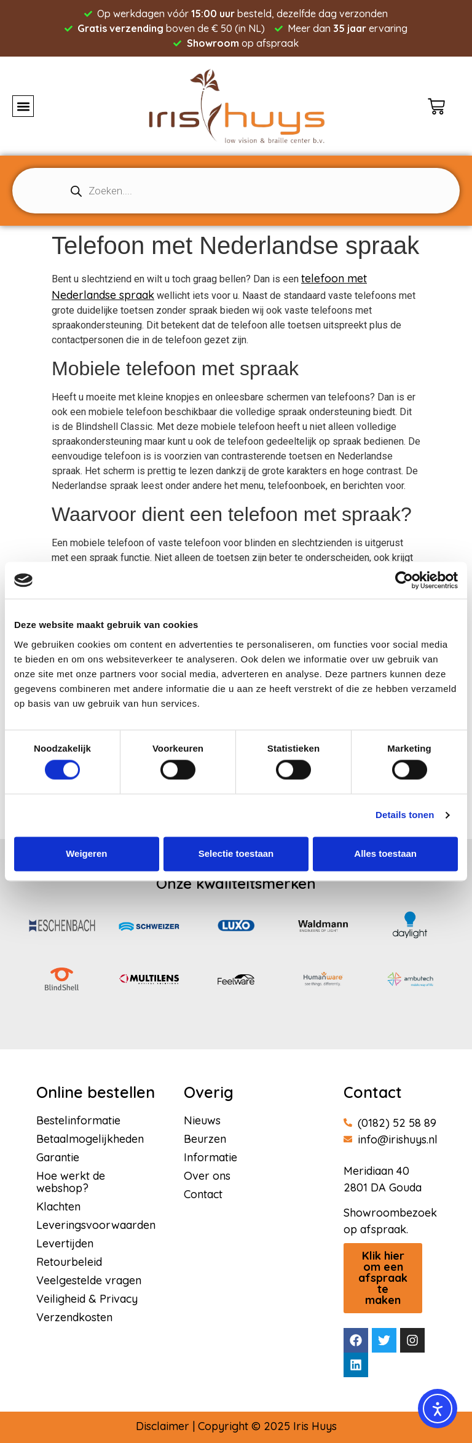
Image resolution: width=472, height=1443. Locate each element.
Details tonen (405, 815)
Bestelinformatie (78, 1121)
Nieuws (202, 1121)
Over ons (207, 1176)
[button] (23, 106)
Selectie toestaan (236, 853)
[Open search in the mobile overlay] (236, 190)
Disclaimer (162, 1426)
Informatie (210, 1157)
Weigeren (86, 853)
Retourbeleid (69, 1262)
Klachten (58, 1207)
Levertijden (64, 1244)
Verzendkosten (74, 1317)
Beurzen (205, 1139)
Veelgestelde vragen (88, 1280)
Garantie (57, 1157)
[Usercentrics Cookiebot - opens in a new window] (404, 580)
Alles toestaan (385, 853)
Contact (203, 1194)
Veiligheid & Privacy (87, 1299)
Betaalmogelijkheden (90, 1139)
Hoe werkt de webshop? (70, 1182)
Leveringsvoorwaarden (95, 1225)
